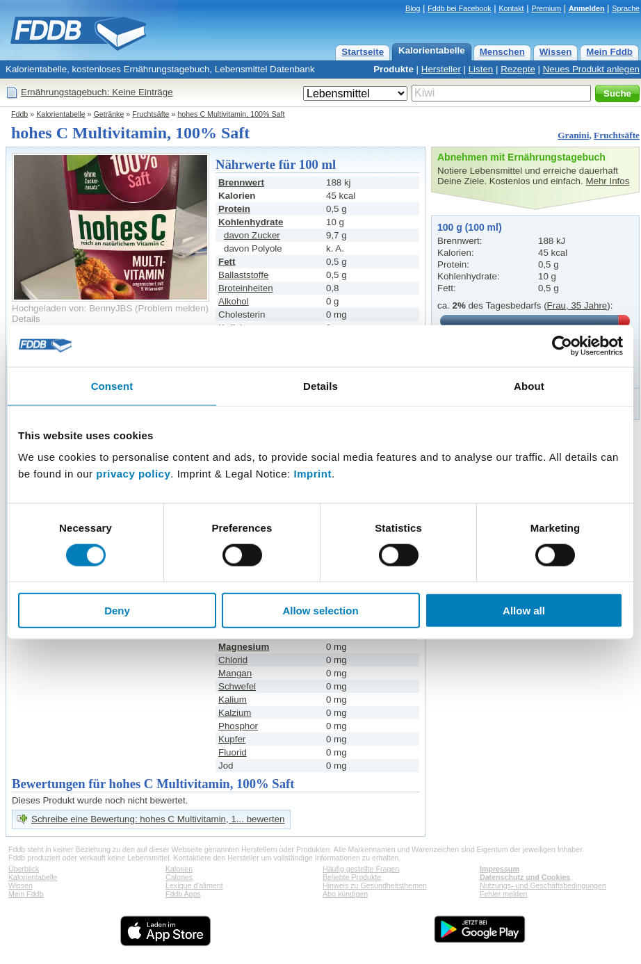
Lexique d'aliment (194, 885)
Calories (179, 877)
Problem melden (172, 308)
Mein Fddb (609, 52)
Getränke (109, 114)
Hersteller (441, 69)
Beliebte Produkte (352, 877)
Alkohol (233, 301)
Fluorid (232, 752)
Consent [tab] (112, 385)
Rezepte (518, 69)
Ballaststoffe (243, 275)
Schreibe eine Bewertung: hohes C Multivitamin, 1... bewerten (158, 819)
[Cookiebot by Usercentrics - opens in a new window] (562, 345)
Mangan (235, 673)
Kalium (232, 699)
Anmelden (587, 8)
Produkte (393, 69)
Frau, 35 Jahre (577, 305)
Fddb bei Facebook (459, 8)
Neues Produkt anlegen (591, 69)
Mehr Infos (607, 181)
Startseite (362, 52)
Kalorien (179, 869)
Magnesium (243, 647)
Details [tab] (320, 385)
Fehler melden (503, 894)
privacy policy (133, 474)
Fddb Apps (183, 894)
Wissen (555, 52)
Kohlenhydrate (250, 222)
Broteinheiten (245, 288)
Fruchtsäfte (150, 114)
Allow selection (320, 610)
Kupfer (231, 739)
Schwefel (237, 686)
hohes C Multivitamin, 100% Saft (230, 114)
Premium (546, 8)
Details (26, 318)
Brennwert (241, 182)
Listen (481, 69)
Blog (412, 8)
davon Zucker (252, 235)
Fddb (19, 114)
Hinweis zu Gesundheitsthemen (375, 885)
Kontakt (511, 8)
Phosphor (238, 726)
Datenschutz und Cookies (525, 877)
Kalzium (234, 713)
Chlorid (233, 660)
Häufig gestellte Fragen (361, 869)
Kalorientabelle (431, 50)
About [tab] (529, 385)
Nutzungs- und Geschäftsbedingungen (543, 885)
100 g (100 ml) (469, 227)
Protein (234, 209)
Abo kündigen (345, 894)
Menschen (502, 52)
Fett (226, 261)
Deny (117, 610)
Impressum (499, 869)
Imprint (313, 474)
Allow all (524, 610)
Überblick (23, 869)
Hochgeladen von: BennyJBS (72, 308)
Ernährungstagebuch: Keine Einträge (97, 92)
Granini (573, 135)
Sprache (626, 8)
